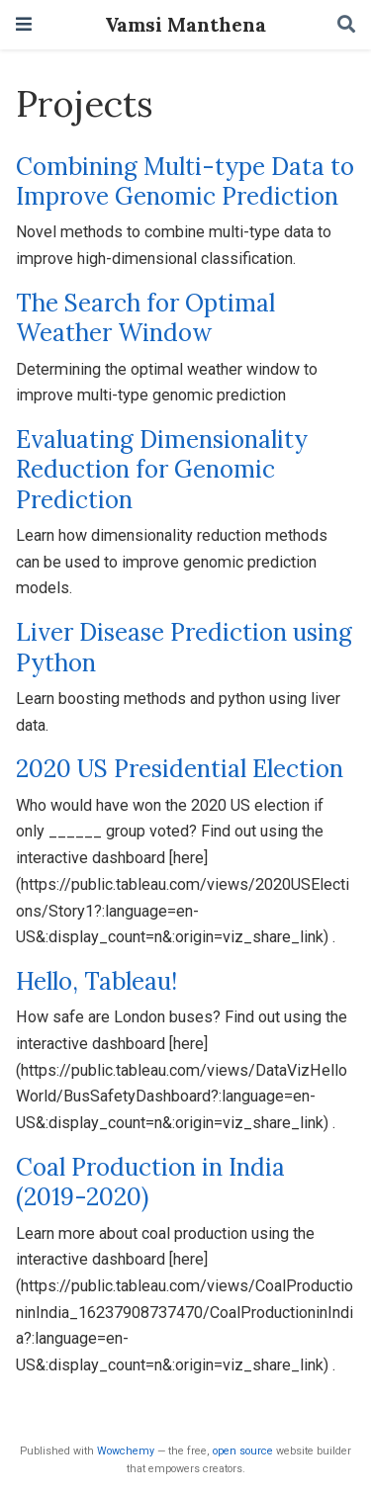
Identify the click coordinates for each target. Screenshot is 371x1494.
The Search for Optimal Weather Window (145, 318)
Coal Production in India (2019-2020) (150, 1182)
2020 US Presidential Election (179, 768)
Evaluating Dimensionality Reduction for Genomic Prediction (162, 469)
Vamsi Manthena (185, 24)
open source (243, 1451)
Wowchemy (125, 1451)
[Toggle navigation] (24, 24)
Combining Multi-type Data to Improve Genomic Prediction (185, 181)
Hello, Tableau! (96, 981)
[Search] (346, 25)
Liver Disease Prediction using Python (184, 647)
